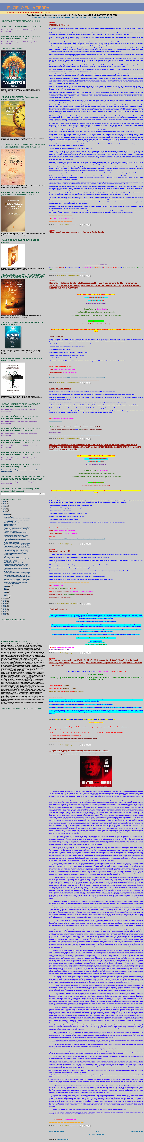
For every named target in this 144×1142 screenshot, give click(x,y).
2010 (4, 613)
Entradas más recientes (56, 1131)
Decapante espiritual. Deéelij (11, 560)
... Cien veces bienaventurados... (12, 540)
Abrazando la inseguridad (10, 531)
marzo (6, 594)
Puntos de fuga (8, 538)
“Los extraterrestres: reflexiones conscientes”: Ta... (17, 558)
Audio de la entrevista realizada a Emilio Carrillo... (16, 535)
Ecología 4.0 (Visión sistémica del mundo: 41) (15, 532)
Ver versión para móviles (96, 1134)
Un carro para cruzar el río (10, 561)
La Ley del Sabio (8, 571)
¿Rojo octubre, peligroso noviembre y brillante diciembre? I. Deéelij (79, 750)
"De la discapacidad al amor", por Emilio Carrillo (16, 550)
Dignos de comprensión (60, 551)
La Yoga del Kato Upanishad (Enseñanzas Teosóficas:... (18, 534)
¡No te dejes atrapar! (58, 609)
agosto (6, 586)
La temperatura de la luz (60, 388)
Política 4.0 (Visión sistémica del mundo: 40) (15, 546)
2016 (4, 603)
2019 (4, 598)
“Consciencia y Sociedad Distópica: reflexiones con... (17, 539)
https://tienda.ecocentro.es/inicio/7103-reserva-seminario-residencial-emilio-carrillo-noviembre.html (77, 377)
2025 (4, 503)
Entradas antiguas (137, 1131)
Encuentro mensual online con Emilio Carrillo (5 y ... (17, 527)
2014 (4, 606)
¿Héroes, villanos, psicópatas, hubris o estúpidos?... (17, 543)
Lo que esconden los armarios (11, 583)
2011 (4, 611)
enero (6, 597)
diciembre (7, 513)
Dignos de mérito (8, 556)
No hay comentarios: (73, 224)
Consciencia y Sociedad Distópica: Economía (15, 582)
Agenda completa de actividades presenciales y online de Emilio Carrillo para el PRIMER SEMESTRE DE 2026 (72, 17)
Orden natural (7, 569)
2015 (4, 605)
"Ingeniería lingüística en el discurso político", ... (16, 553)
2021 (4, 510)
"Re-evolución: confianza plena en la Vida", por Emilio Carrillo (76, 232)
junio (5, 589)
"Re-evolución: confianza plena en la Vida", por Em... (17, 518)
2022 (4, 508)
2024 (4, 505)
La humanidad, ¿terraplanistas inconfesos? (15, 578)
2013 (4, 608)
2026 (4, 501)
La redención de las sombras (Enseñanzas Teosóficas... (18, 576)
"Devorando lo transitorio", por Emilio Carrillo (15, 536)
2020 (4, 511)
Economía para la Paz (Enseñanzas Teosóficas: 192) (17, 547)
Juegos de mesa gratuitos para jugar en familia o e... (17, 579)
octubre (6, 516)
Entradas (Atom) (63, 1139)
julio (5, 588)
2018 (4, 600)
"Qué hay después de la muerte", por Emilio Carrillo (17, 568)
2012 (4, 609)
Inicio (97, 1131)
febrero (6, 595)
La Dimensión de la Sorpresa (11, 542)
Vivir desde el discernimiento (11, 557)
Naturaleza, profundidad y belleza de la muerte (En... (17, 565)
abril (5, 592)
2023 (4, 506)
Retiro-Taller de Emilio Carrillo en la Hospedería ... (16, 520)
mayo (6, 591)
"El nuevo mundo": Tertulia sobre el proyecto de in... (17, 551)
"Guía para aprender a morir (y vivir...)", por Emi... (16, 580)
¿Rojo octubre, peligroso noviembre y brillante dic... (17, 528)
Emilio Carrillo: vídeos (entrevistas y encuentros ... (17, 529)
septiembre (7, 585)
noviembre (7, 514)
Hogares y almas (8, 554)
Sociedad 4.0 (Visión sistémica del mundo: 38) (15, 575)
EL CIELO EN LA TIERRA (28, 8)
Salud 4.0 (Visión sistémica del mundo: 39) (15, 562)
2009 (4, 614)
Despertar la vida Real (59, 25)
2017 (4, 601)
